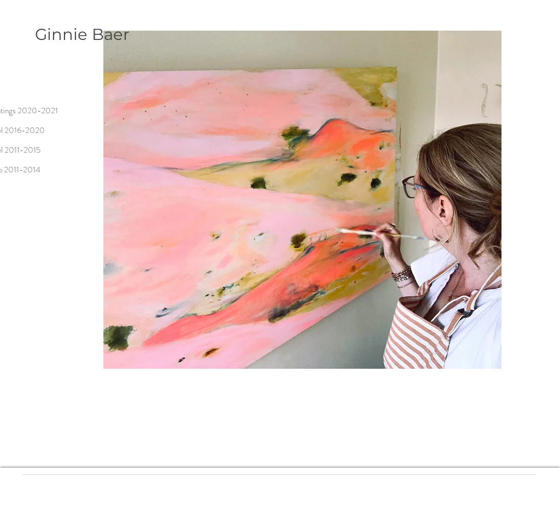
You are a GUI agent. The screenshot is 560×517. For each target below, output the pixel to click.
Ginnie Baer (82, 34)
